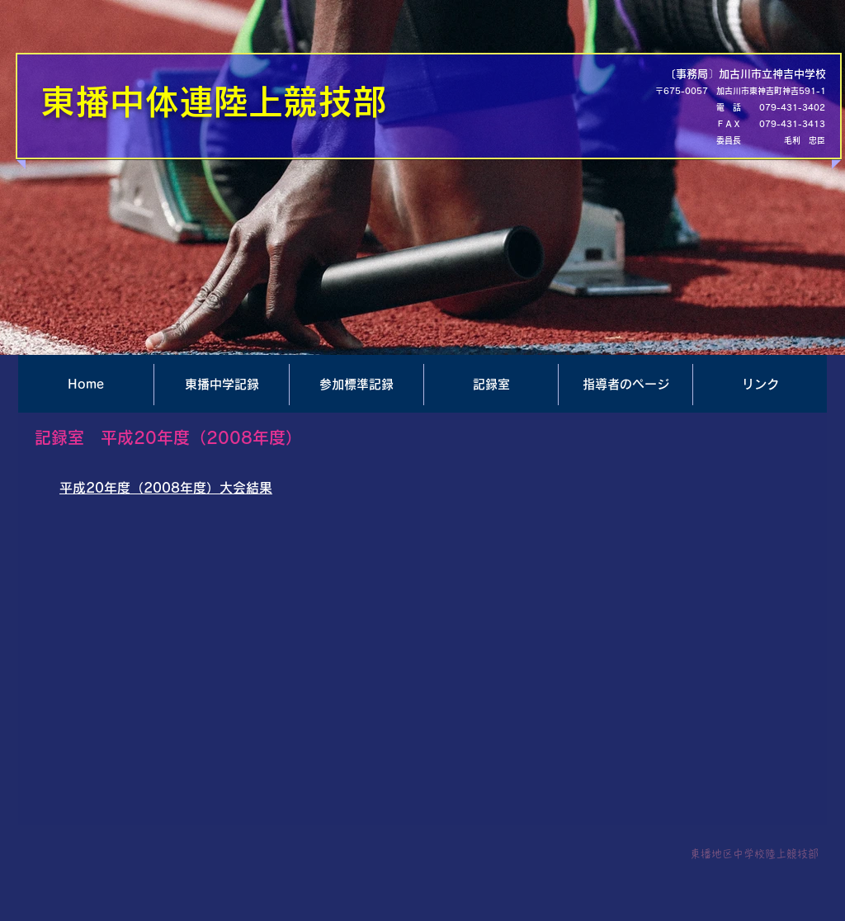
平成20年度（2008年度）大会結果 (165, 487)
